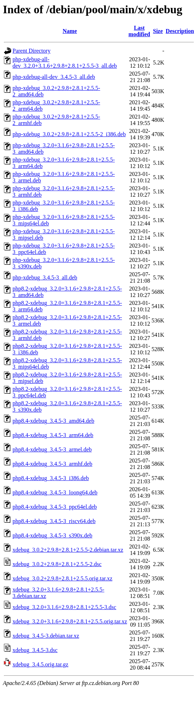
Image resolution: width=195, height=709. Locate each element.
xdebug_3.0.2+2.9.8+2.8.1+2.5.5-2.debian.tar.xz (68, 550)
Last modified (139, 31)
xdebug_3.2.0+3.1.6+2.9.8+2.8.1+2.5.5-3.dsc (64, 607)
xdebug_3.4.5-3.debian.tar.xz (46, 636)
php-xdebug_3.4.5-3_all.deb (45, 277)
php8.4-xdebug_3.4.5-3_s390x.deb (52, 535)
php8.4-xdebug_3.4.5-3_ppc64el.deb (55, 507)
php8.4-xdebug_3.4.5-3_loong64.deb (55, 492)
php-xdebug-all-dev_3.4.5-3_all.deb (54, 77)
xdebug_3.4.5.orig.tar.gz (40, 664)
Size (158, 31)
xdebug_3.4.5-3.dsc (35, 650)
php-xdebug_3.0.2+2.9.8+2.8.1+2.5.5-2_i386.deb (69, 134)
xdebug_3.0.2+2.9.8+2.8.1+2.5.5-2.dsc (57, 564)
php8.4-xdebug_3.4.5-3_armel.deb (52, 449)
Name (70, 31)
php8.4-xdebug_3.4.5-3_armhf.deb (52, 464)
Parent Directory (31, 51)
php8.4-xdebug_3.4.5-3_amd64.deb (53, 421)
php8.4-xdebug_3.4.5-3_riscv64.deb (54, 521)
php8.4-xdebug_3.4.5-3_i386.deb (51, 478)
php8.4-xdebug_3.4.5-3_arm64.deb (53, 435)
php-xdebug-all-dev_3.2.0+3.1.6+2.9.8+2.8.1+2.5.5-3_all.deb (65, 62)
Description (180, 31)
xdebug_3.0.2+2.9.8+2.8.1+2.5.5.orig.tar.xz (62, 578)
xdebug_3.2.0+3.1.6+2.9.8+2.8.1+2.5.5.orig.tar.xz (70, 621)
